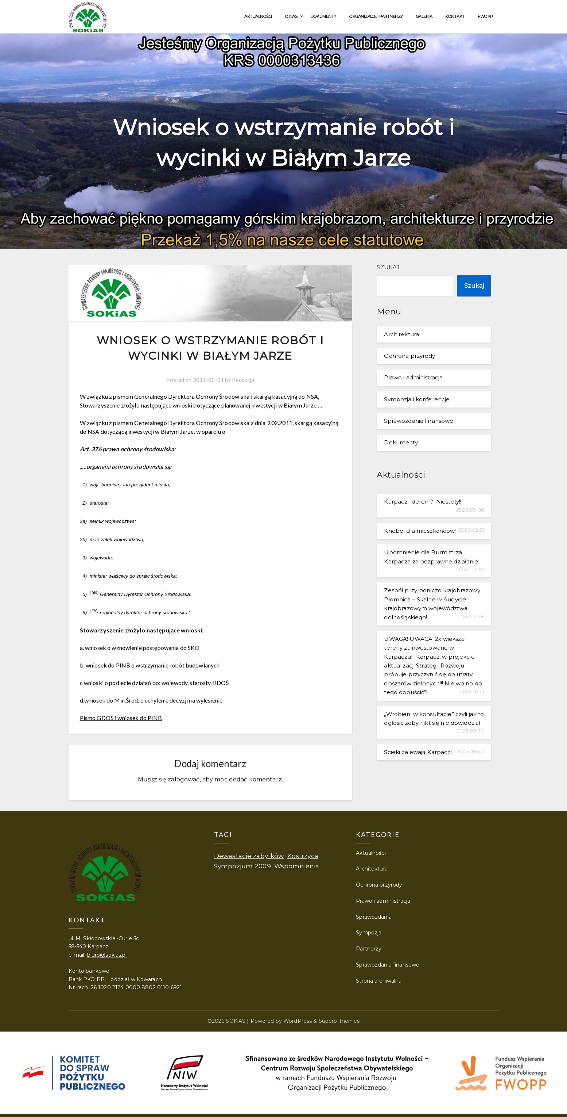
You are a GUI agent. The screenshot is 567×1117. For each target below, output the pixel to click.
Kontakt (455, 16)
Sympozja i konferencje (417, 399)
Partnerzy (368, 948)
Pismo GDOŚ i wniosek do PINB (121, 717)
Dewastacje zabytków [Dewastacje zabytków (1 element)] (249, 856)
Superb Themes (339, 1021)
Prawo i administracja (413, 377)
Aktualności (258, 16)
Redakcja (243, 379)
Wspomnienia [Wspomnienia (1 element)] (296, 866)
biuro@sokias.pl (107, 955)
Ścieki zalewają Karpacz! (417, 752)
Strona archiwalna (378, 981)
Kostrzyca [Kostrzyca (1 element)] (302, 856)
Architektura (401, 334)
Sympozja (368, 932)
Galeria (424, 16)
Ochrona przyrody (409, 355)
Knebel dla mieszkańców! (420, 530)
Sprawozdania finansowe (418, 420)
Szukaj (388, 267)
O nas (291, 16)
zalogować (183, 779)
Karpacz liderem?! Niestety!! (422, 501)
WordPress (297, 1021)
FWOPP (485, 16)
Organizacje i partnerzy (376, 16)
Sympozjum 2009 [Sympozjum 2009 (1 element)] (242, 866)
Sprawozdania (374, 917)
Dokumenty (323, 16)
